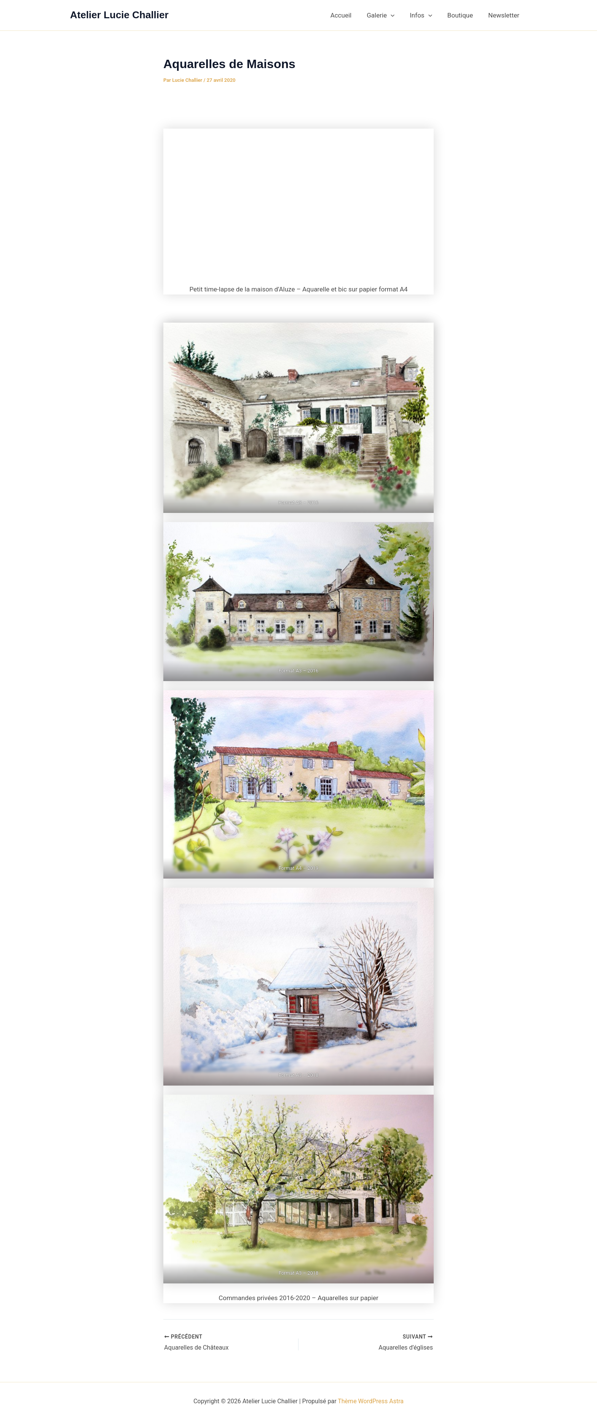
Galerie (388, 15)
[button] (398, 15)
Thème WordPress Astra (371, 1400)
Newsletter (504, 15)
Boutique (463, 15)
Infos (426, 15)
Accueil (351, 15)
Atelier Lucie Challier (119, 15)
